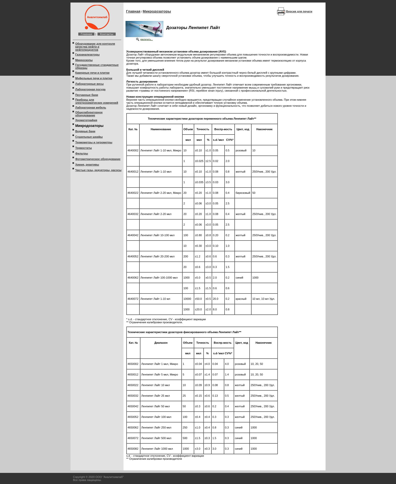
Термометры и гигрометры (93, 142)
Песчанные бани (86, 94)
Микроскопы (84, 60)
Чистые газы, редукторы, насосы (98, 170)
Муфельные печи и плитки (93, 78)
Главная (86, 34)
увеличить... (146, 39)
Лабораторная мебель (90, 107)
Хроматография (86, 120)
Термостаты (83, 147)
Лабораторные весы (89, 83)
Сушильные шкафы (89, 136)
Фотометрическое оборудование (97, 158)
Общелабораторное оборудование (89, 114)
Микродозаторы (157, 11)
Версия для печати (299, 11)
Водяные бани (85, 131)
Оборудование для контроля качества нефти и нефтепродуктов (95, 46)
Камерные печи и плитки (92, 72)
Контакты (106, 34)
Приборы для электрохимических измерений (96, 101)
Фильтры (81, 153)
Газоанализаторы (87, 54)
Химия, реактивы (87, 164)
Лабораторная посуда (90, 89)
